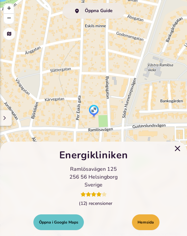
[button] (93, 111)
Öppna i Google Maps (58, 222)
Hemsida (146, 222)
